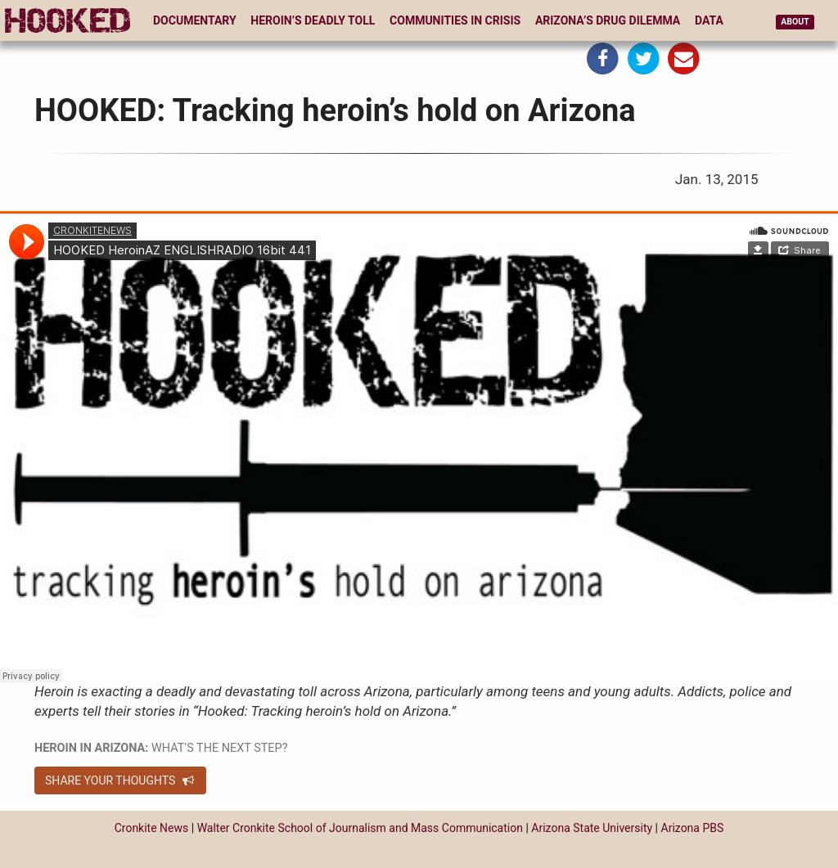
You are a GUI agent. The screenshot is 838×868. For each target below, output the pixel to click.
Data (709, 20)
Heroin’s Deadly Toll (312, 20)
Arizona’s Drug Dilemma (607, 20)
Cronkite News (152, 827)
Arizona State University (591, 827)
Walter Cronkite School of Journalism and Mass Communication (360, 827)
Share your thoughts (120, 780)
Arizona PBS (692, 827)
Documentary (195, 20)
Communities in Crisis (455, 20)
